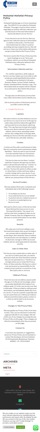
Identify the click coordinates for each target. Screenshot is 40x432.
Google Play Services (16, 109)
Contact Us (20, 404)
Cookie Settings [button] (9, 427)
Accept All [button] (20, 427)
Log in (7, 374)
